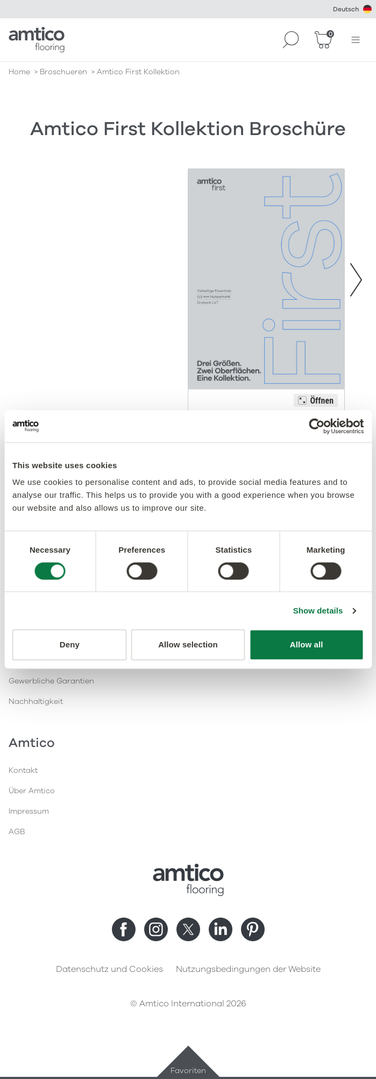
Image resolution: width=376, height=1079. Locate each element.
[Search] (291, 39)
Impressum (29, 811)
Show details (318, 610)
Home (19, 72)
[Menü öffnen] (355, 39)
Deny (70, 644)
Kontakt (23, 770)
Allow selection (188, 644)
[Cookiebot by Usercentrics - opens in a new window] (316, 426)
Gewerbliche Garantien (51, 681)
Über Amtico (32, 791)
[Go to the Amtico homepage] (37, 39)
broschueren (63, 72)
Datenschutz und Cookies (109, 969)
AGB (17, 832)
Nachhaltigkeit (36, 701)
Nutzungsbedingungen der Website (248, 969)
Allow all (306, 644)
